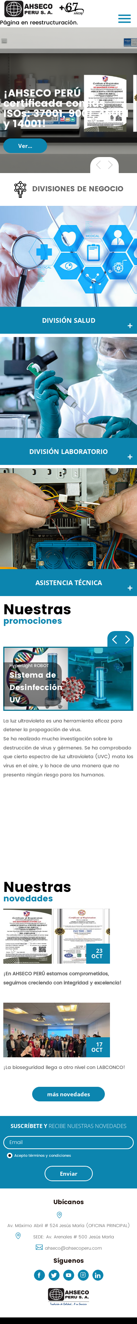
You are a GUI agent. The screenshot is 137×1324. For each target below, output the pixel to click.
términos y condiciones (49, 1156)
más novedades (68, 1094)
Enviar (68, 1173)
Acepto (42, 1156)
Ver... (25, 145)
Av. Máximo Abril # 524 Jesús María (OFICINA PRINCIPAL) (68, 1225)
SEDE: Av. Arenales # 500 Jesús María (73, 1237)
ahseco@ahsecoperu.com (73, 1248)
